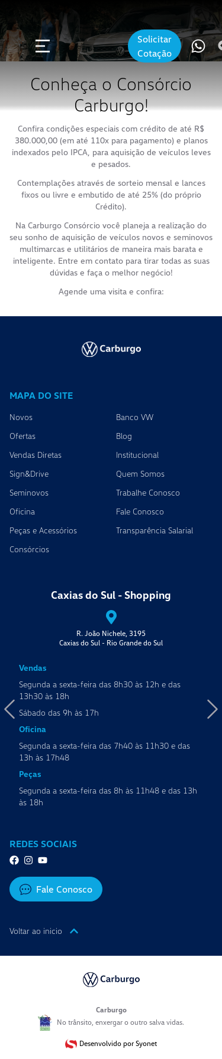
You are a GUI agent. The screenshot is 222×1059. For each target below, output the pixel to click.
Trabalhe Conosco (148, 492)
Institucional (137, 455)
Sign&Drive (29, 473)
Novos (21, 417)
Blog (124, 436)
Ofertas (22, 436)
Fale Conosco (140, 511)
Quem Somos (140, 473)
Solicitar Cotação (154, 46)
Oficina (22, 511)
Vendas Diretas (35, 455)
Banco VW (134, 417)
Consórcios (29, 549)
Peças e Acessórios (43, 530)
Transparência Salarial (154, 530)
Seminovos (29, 492)
